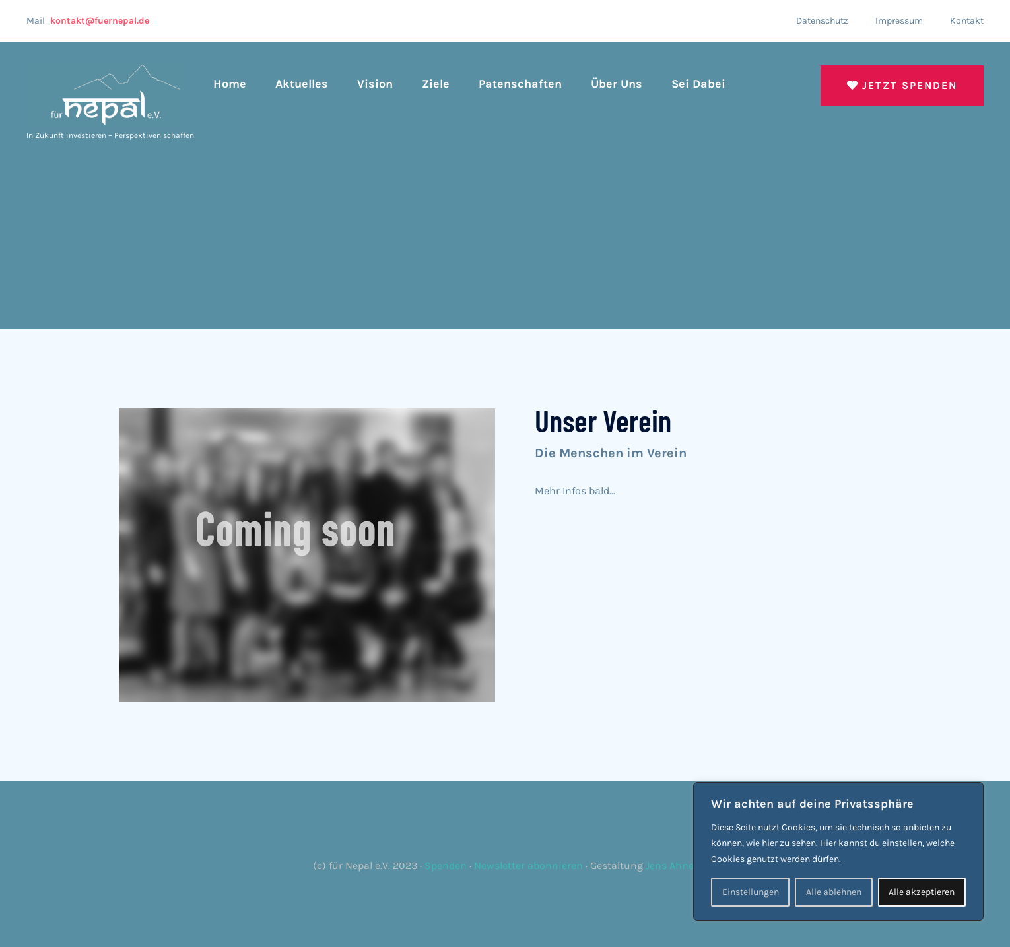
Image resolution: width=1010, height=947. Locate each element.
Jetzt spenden (902, 85)
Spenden (445, 865)
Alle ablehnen (833, 892)
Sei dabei (698, 84)
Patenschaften (520, 84)
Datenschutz (822, 20)
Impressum (899, 20)
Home (229, 84)
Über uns (616, 84)
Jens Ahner (672, 865)
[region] (838, 851)
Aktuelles (301, 84)
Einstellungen (750, 892)
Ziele (436, 84)
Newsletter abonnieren (528, 865)
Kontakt (967, 20)
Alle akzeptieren (922, 892)
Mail (87, 20)
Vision (375, 84)
